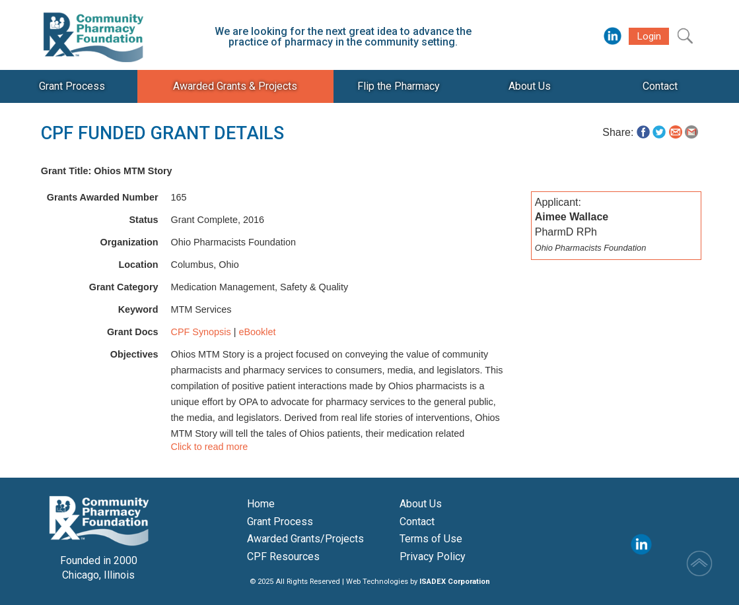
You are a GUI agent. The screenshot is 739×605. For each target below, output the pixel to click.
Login (649, 36)
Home (261, 503)
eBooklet (256, 332)
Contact (417, 521)
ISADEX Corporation (454, 581)
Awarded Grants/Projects (305, 538)
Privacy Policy (433, 556)
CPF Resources (283, 556)
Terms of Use (431, 538)
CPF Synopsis (201, 332)
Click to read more (209, 446)
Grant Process (280, 521)
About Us (421, 503)
